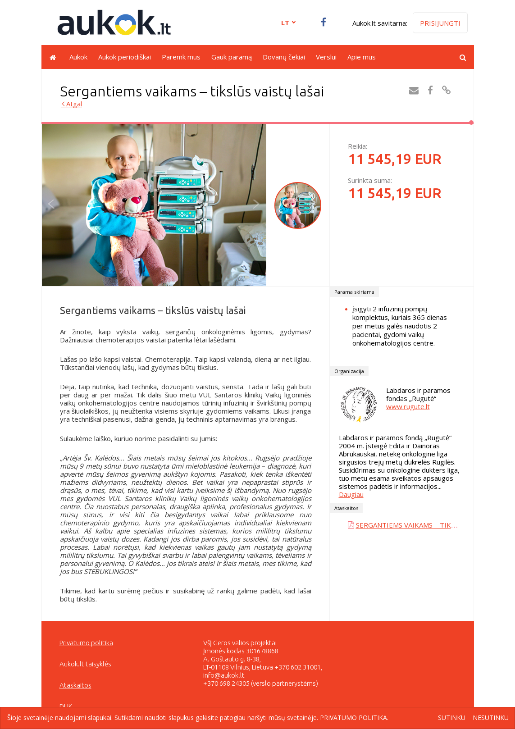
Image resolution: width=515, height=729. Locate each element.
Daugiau (351, 494)
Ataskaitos (75, 685)
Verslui (326, 56)
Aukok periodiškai (124, 56)
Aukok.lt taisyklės (85, 664)
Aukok (78, 56)
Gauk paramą (231, 56)
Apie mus (361, 56)
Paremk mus (181, 56)
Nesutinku (491, 718)
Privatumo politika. (354, 717)
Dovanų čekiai (284, 56)
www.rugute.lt (408, 406)
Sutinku (451, 718)
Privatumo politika (86, 643)
